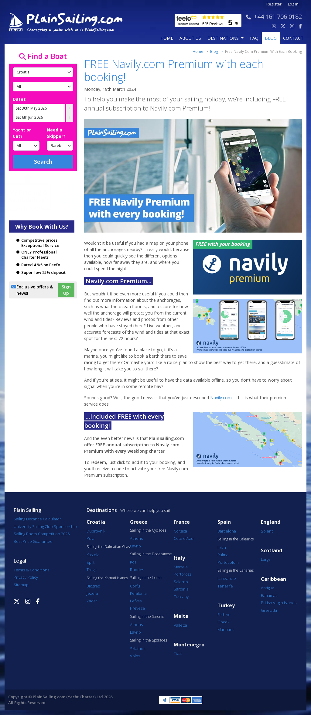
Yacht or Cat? (22, 133)
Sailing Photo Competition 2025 (42, 533)
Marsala (181, 567)
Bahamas (269, 595)
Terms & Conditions (31, 570)
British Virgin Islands (278, 602)
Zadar (92, 601)
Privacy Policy (26, 577)
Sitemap (21, 584)
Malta (181, 616)
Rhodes (137, 569)
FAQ (254, 38)
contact (293, 38)
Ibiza (221, 547)
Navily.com (221, 397)
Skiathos (137, 648)
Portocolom (228, 562)
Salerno (181, 581)
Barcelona (226, 531)
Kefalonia (138, 593)
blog (271, 38)
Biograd (93, 586)
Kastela (93, 554)
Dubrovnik (96, 531)
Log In (293, 4)
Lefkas (136, 601)
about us (190, 38)
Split (90, 562)
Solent (267, 531)
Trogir (92, 569)
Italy (179, 558)
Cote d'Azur (184, 538)
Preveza (137, 608)
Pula (90, 538)
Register (274, 4)
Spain (224, 522)
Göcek (223, 622)
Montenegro (189, 645)
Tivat (178, 653)
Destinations (102, 510)
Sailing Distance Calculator (37, 519)
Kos (133, 562)
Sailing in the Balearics (235, 539)
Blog (214, 51)
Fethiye (224, 614)
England (270, 522)
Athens (136, 538)
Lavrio (135, 546)
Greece (138, 522)
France (182, 522)
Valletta (180, 625)
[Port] (43, 86)
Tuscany (181, 596)
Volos (135, 656)
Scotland (271, 550)
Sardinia (181, 589)
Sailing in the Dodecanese (151, 554)
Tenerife (225, 586)
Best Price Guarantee (33, 541)
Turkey (226, 605)
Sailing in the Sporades (148, 640)
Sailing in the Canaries (235, 570)
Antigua (267, 588)
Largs (265, 559)
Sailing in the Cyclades (148, 530)
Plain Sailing (27, 510)
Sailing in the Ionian (146, 578)
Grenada (269, 610)
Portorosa (183, 574)
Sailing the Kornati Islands (107, 578)
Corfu (135, 586)
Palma (222, 554)
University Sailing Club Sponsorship (45, 526)
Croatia (96, 522)
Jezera (92, 593)
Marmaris (225, 629)
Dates (19, 99)
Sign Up (66, 290)
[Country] (43, 72)
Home (166, 38)
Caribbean (273, 579)
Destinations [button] (223, 38)
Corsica (180, 531)
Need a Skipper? (56, 133)
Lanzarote (226, 578)
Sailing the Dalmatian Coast (109, 547)
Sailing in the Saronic (147, 617)
